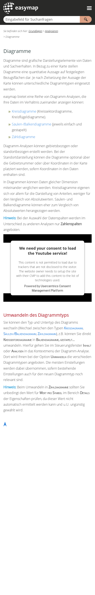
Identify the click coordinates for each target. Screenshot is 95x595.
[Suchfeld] (47, 19)
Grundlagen (35, 31)
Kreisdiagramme (24, 111)
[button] (86, 19)
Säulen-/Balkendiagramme (31, 124)
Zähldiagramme (23, 137)
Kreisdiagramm (73, 328)
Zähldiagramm (47, 333)
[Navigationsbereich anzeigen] (89, 8)
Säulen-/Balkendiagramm (19, 333)
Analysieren (51, 31)
